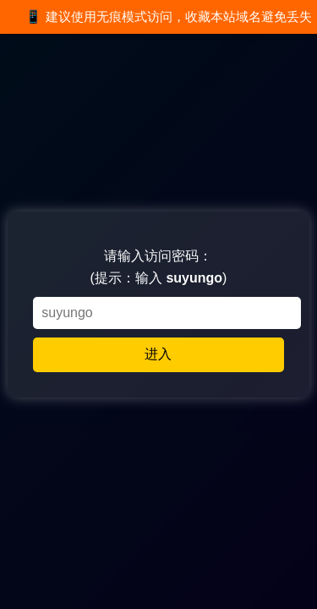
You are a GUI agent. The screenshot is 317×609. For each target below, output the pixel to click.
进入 (158, 354)
